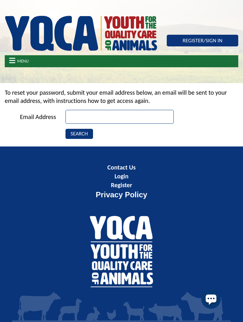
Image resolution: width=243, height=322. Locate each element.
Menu (19, 60)
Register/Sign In (202, 40)
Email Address (38, 117)
